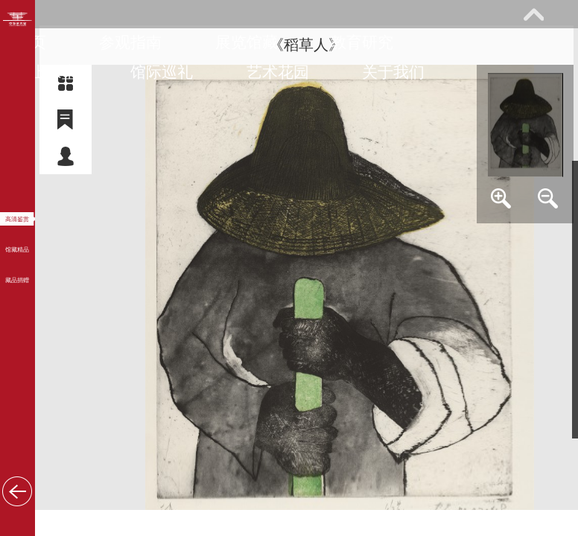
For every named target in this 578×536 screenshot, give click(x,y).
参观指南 (130, 42)
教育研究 (362, 42)
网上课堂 (46, 71)
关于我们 (393, 71)
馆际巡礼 (161, 71)
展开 (533, 14)
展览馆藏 (246, 42)
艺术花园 (278, 71)
